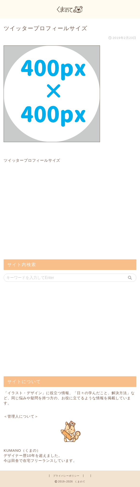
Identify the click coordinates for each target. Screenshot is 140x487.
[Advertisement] (40, 221)
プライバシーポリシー (66, 475)
